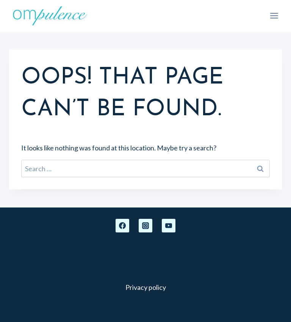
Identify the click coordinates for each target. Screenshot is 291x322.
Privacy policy (145, 287)
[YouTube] (168, 225)
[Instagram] (145, 225)
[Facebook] (122, 225)
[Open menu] (274, 16)
